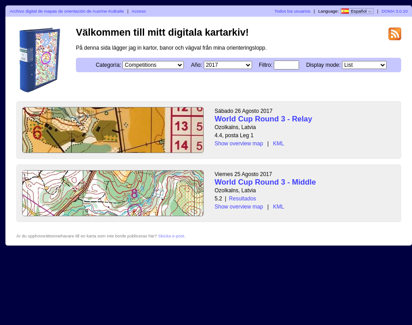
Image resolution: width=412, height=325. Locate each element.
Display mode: (323, 65)
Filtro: (265, 65)
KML (278, 143)
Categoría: (108, 65)
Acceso (138, 11)
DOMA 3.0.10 (395, 11)
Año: (196, 65)
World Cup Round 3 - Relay (263, 119)
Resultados (242, 198)
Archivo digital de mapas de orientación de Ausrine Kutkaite (67, 11)
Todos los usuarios (292, 11)
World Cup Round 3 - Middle (265, 182)
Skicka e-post (171, 235)
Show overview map (239, 143)
